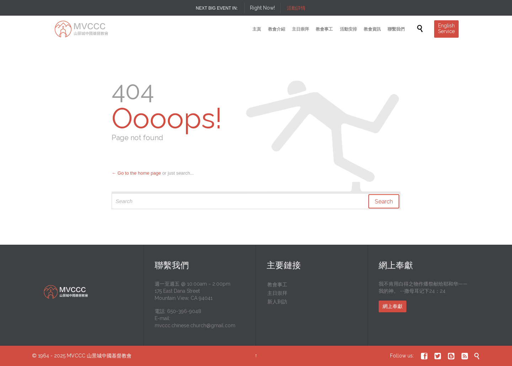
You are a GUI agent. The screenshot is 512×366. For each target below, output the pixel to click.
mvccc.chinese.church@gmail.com (195, 325)
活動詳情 (296, 8)
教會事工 (277, 284)
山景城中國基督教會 (109, 356)
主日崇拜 (277, 293)
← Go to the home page (136, 173)
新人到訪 (277, 301)
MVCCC (76, 356)
